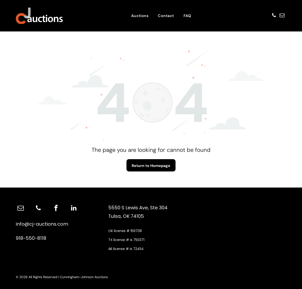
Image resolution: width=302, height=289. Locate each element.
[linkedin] (73, 208)
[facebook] (56, 208)
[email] (281, 15)
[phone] (271, 15)
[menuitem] (139, 15)
